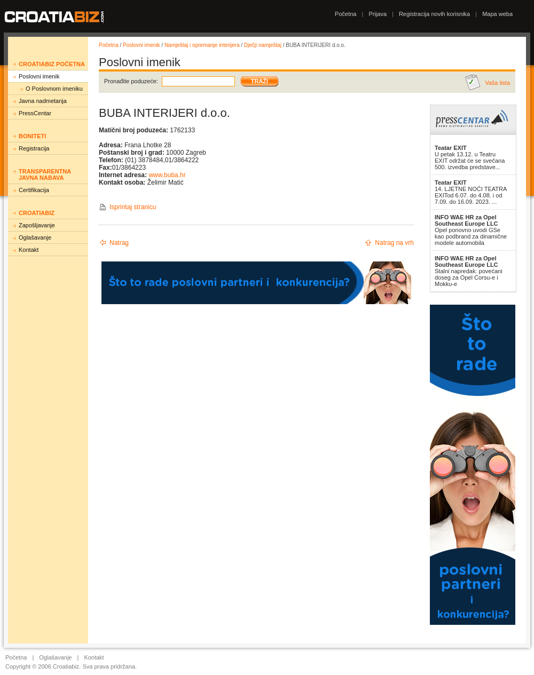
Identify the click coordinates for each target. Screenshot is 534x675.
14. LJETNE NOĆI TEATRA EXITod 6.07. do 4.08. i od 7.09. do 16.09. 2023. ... (471, 192)
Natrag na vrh (394, 243)
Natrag (119, 243)
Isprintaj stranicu (132, 207)
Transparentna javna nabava (45, 174)
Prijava (377, 14)
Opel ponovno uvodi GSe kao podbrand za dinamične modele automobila (471, 230)
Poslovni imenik (39, 76)
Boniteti (32, 136)
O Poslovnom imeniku (54, 88)
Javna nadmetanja (43, 101)
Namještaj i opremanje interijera (202, 45)
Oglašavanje (35, 237)
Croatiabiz (36, 213)
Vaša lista (497, 83)
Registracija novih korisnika (434, 14)
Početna (345, 14)
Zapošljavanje (37, 225)
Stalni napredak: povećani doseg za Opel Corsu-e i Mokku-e (468, 271)
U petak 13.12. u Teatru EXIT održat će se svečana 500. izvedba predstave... (470, 157)
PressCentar (35, 113)
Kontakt (28, 250)
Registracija (34, 148)
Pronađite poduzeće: (131, 81)
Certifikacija (34, 190)
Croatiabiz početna (52, 64)
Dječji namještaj (262, 45)
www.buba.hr (166, 175)
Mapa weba (497, 14)
